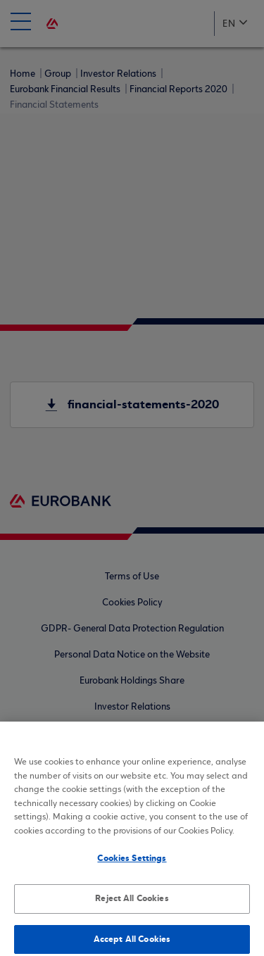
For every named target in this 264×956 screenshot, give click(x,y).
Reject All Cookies (131, 903)
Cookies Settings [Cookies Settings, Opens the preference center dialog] (131, 863)
